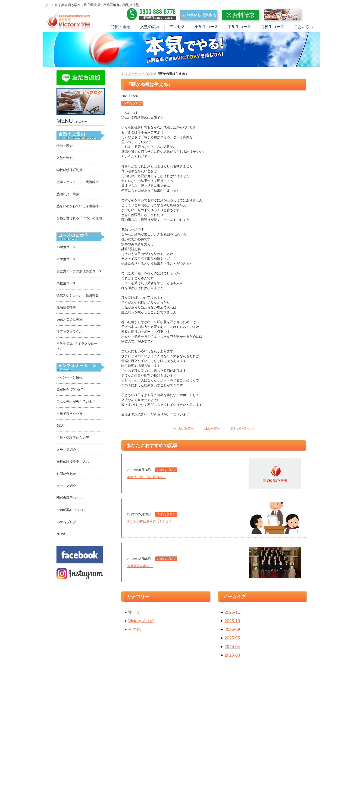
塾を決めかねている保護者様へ (79, 207)
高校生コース (272, 27)
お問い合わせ (66, 475)
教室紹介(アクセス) (70, 390)
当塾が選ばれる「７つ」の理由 (79, 219)
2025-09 (232, 630)
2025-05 (232, 639)
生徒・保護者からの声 (72, 439)
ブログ (148, 75)
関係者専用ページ (69, 499)
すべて (134, 613)
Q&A (59, 427)
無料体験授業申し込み (72, 463)
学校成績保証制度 (69, 171)
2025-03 (232, 656)
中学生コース (239, 27)
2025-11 (232, 613)
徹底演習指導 (66, 308)
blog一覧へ (212, 430)
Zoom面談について (70, 511)
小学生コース (206, 27)
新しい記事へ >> (242, 430)
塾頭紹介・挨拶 (67, 195)
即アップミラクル (69, 332)
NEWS (61, 535)
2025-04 (232, 647)
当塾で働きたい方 (69, 414)
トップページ (131, 75)
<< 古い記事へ (183, 430)
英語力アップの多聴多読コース (79, 272)
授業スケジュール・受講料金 (77, 183)
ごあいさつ (303, 27)
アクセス (177, 27)
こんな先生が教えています (75, 402)
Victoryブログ (140, 622)
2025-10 (232, 622)
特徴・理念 (121, 27)
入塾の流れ (150, 27)
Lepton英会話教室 (69, 320)
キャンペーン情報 (69, 378)
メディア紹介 (66, 451)
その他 (134, 630)
